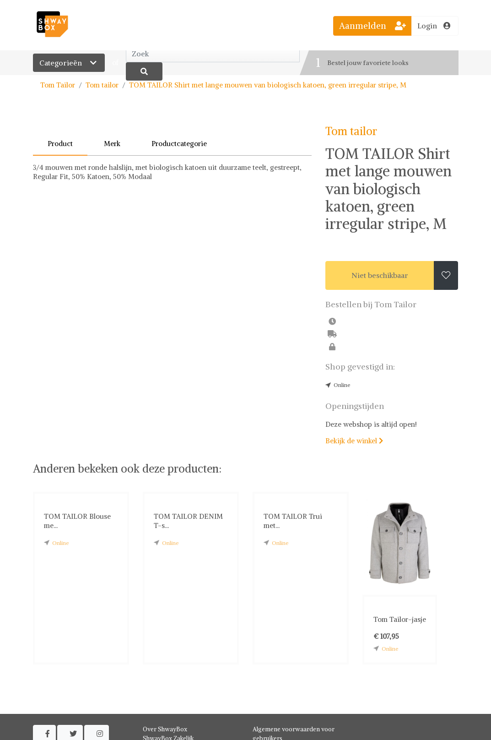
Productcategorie (179, 143)
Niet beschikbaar (379, 275)
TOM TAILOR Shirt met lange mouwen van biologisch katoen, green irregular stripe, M (267, 85)
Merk (112, 143)
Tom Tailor (57, 85)
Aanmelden (372, 25)
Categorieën (68, 62)
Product (60, 143)
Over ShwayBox (165, 729)
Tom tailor (102, 85)
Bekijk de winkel (354, 440)
